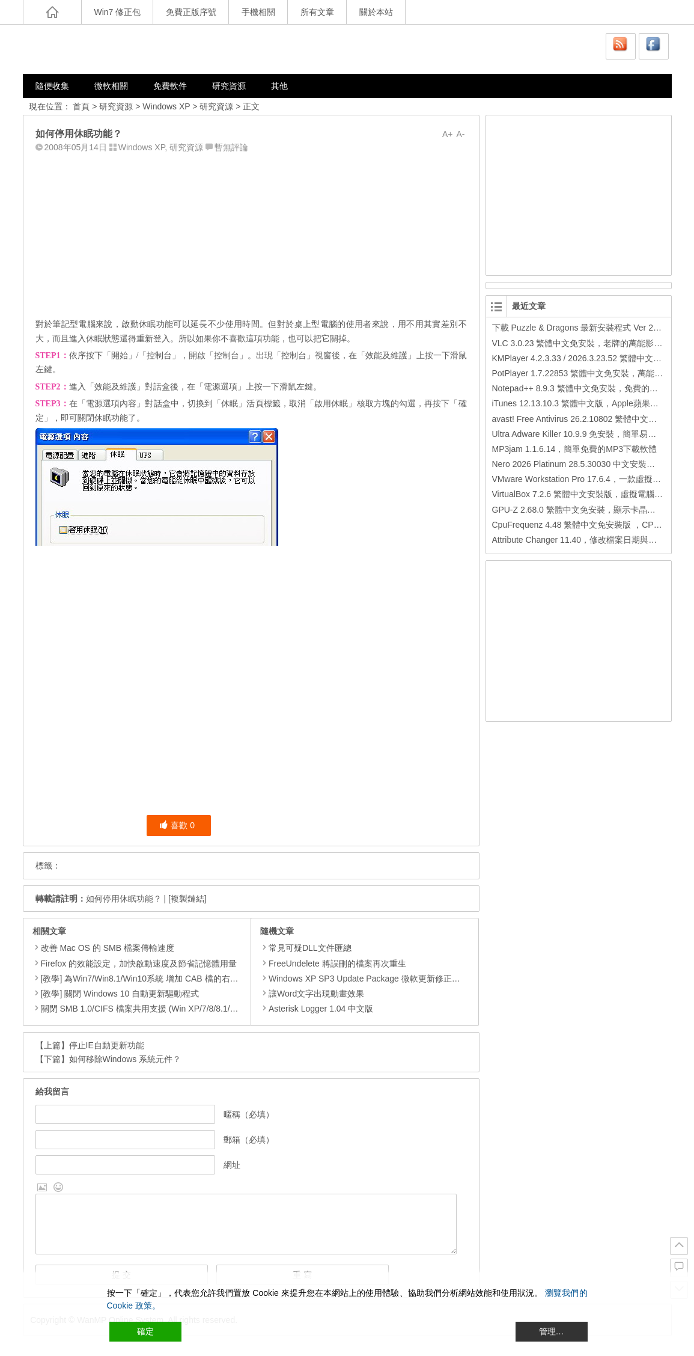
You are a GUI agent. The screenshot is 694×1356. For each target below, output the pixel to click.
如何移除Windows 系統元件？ (125, 1059)
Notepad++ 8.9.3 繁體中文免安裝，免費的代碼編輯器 (592, 388)
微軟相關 (111, 86)
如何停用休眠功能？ (124, 898)
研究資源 (229, 86)
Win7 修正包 (117, 12)
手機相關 (258, 12)
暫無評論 (231, 147)
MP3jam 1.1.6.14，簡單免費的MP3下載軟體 (574, 449)
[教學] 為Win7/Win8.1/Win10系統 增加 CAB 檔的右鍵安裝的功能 (161, 978)
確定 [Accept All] (145, 1331)
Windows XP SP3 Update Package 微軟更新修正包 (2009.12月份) (388, 978)
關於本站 (376, 12)
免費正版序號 (191, 12)
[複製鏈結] (187, 898)
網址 (232, 1165)
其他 (279, 86)
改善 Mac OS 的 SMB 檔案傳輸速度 (107, 948)
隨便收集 (52, 86)
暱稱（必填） (249, 1114)
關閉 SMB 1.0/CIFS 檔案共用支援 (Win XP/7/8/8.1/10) (141, 1008)
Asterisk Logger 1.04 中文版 (316, 1008)
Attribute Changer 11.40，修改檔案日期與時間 (579, 540)
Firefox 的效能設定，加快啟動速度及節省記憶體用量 (139, 963)
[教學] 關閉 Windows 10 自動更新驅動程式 (120, 993)
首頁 (81, 106)
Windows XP (166, 106)
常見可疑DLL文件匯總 (306, 948)
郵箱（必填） (249, 1139)
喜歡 (177, 825)
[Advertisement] (251, 232)
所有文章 (317, 12)
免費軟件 (170, 86)
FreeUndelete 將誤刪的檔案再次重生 (333, 963)
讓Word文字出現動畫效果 (312, 993)
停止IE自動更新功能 (106, 1045)
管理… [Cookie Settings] (551, 1331)
